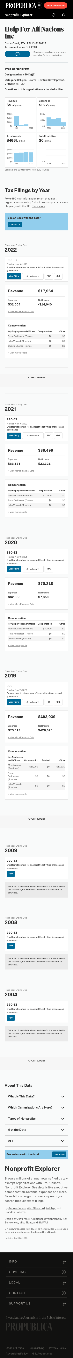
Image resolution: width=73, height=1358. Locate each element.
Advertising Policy (17, 1353)
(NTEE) (20, 83)
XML (58, 276)
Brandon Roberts (15, 1212)
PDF (49, 276)
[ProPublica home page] (29, 1327)
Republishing (36, 1348)
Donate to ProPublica (55, 5)
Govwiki (52, 1232)
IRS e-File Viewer (39, 1229)
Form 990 (10, 198)
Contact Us (15, 224)
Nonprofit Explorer (19, 15)
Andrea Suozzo (17, 1208)
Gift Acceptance (42, 1353)
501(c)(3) (30, 74)
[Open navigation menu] (39, 5)
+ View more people (17, 352)
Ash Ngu (51, 1208)
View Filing (14, 276)
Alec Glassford (36, 1208)
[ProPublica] (21, 5)
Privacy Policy (57, 1348)
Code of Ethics (15, 1348)
